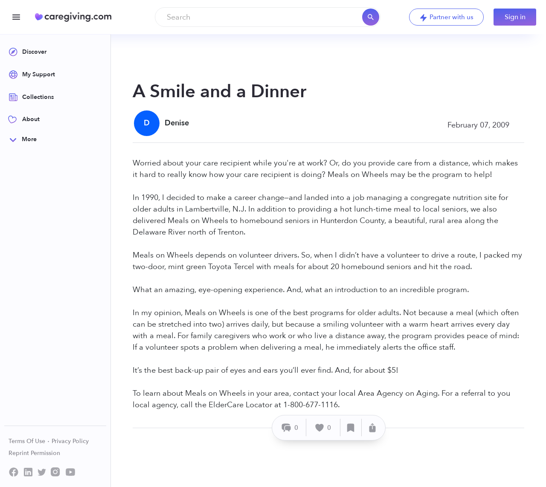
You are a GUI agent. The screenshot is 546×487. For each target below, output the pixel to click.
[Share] (372, 427)
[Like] (323, 427)
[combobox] (267, 17)
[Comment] (290, 427)
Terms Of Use (29, 441)
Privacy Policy (70, 441)
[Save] (351, 427)
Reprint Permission (34, 453)
